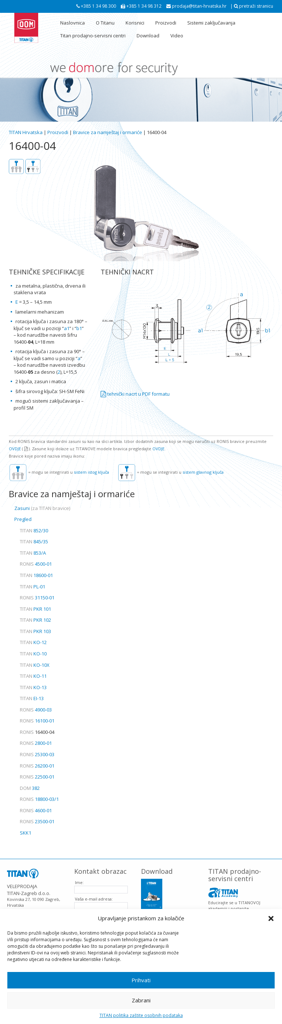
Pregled (23, 519)
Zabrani (141, 1000)
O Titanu (105, 22)
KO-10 (33, 653)
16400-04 (37, 732)
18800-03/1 (39, 799)
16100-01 (37, 720)
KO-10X (35, 665)
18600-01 (36, 575)
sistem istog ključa (91, 472)
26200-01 (37, 765)
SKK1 (25, 832)
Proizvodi (165, 22)
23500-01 (37, 821)
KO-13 (33, 687)
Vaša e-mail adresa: (94, 894)
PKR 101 (35, 609)
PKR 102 (35, 620)
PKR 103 (35, 631)
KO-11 (33, 676)
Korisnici (135, 22)
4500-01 (36, 564)
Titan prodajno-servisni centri (93, 35)
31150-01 (37, 597)
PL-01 (32, 586)
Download (148, 35)
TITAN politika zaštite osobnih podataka (141, 1015)
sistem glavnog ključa (203, 472)
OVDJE (15, 448)
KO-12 (33, 642)
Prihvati (141, 980)
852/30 (34, 530)
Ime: (79, 877)
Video (176, 35)
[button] (271, 918)
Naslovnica (72, 22)
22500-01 (37, 776)
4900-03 (36, 709)
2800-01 (36, 743)
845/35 (34, 541)
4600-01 (36, 810)
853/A (33, 553)
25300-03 (37, 754)
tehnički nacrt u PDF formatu (135, 394)
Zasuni (42, 508)
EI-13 (32, 698)
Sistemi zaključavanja (211, 22)
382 (30, 788)
